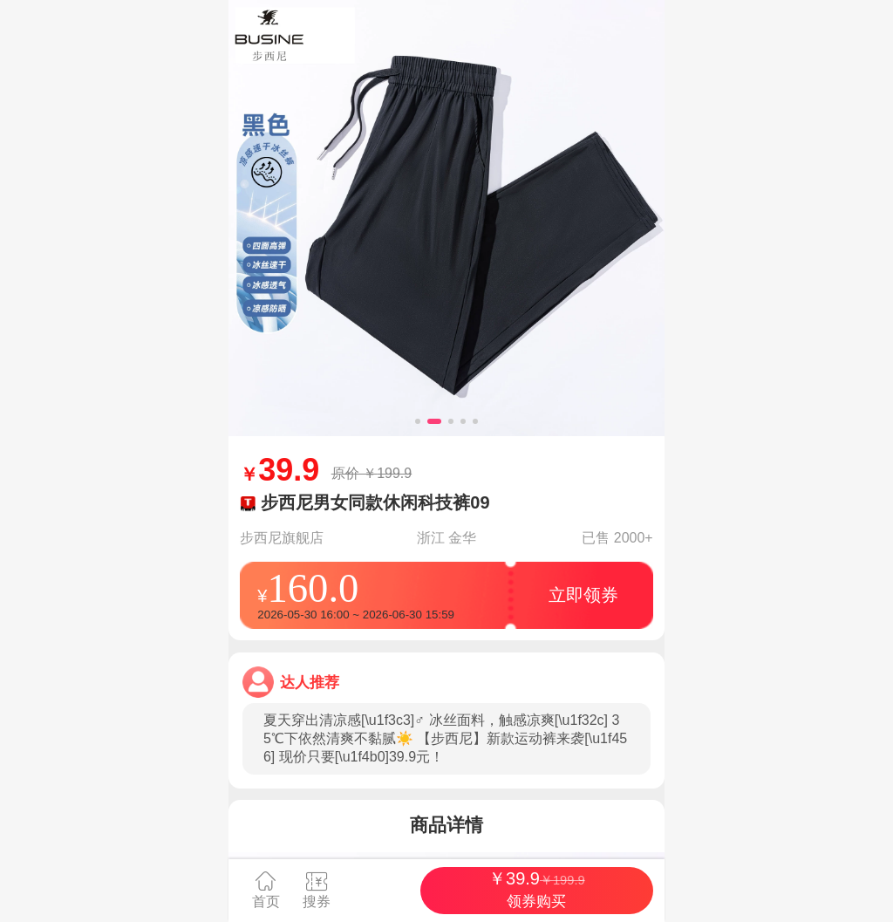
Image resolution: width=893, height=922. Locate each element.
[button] (417, 421)
